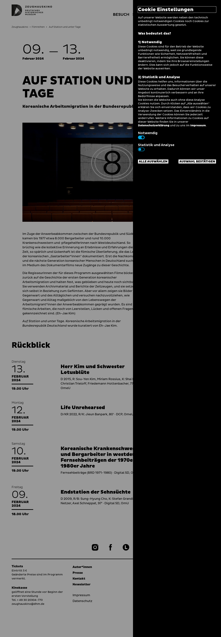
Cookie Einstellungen (165, 9)
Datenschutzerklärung (153, 125)
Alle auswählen (153, 161)
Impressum (198, 125)
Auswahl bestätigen (197, 161)
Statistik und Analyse (156, 147)
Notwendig (147, 135)
